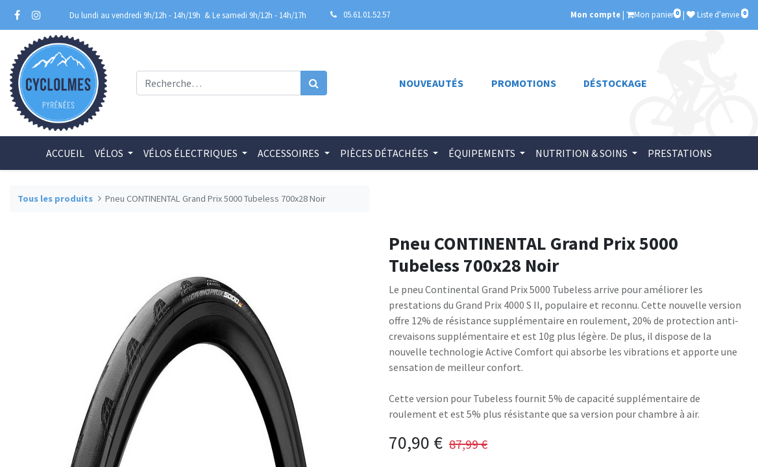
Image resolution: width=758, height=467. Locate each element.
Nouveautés (431, 83)
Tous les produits (55, 198)
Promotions (523, 83)
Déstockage (615, 83)
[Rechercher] (313, 83)
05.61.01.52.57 (366, 14)
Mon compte (595, 14)
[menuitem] (65, 153)
